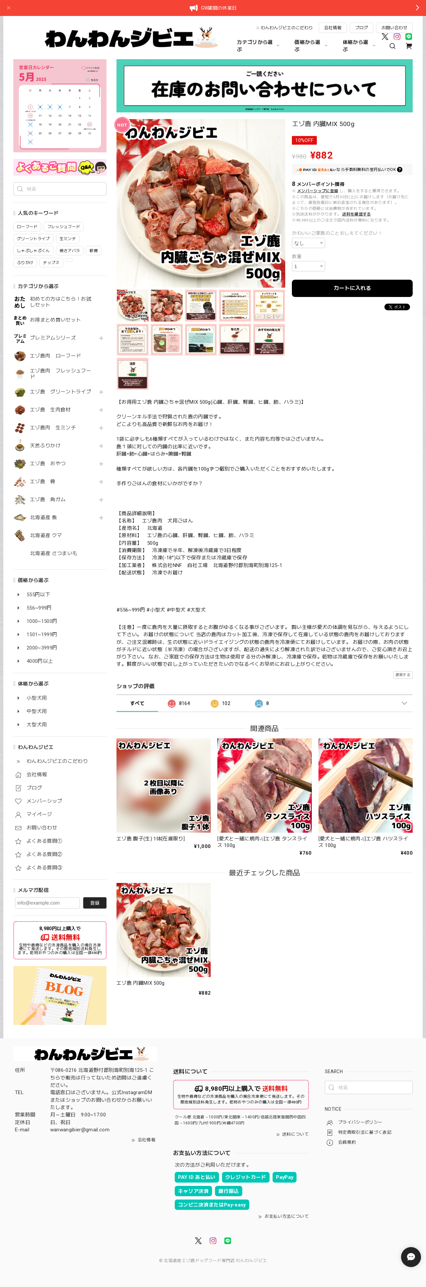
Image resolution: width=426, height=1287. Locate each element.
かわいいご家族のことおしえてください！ (337, 233)
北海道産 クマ (46, 535)
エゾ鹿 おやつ (48, 464)
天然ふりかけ (45, 446)
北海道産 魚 (43, 517)
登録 (95, 903)
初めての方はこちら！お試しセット (60, 302)
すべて (137, 703)
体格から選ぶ (360, 46)
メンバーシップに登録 (317, 191)
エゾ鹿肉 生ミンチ (53, 428)
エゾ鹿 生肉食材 (50, 410)
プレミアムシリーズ (53, 338)
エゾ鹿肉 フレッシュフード (60, 374)
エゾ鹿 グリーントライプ (60, 392)
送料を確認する (356, 214)
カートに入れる (352, 288)
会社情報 (332, 27)
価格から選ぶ (312, 46)
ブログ (361, 27)
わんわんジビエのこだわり (287, 27)
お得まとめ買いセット (55, 320)
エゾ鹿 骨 (43, 482)
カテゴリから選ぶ (259, 46)
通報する (402, 675)
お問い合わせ (394, 27)
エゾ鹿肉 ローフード (55, 356)
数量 (297, 256)
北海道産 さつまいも (53, 553)
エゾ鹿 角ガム (48, 499)
